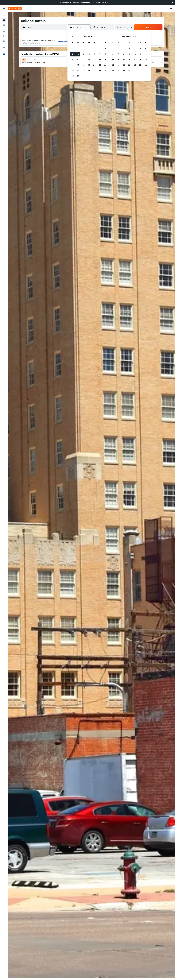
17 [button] (78, 65)
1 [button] (105, 48)
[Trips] (4, 47)
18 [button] (83, 65)
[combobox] (46, 27)
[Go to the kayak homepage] (15, 8)
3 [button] (78, 54)
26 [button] (89, 70)
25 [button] (83, 70)
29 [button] (105, 70)
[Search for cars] (4, 25)
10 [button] (78, 59)
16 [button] (73, 65)
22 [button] (105, 65)
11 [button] (83, 59)
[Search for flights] (4, 15)
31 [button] (78, 76)
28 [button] (100, 70)
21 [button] (100, 65)
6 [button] (94, 54)
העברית (107, 2)
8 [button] (105, 54)
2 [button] (72, 54)
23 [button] (73, 70)
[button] (172, 2)
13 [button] (94, 59)
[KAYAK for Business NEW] (4, 41)
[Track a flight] (4, 36)
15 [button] (105, 59)
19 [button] (89, 65)
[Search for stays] (4, 20)
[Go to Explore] (4, 31)
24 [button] (78, 70)
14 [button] (100, 59)
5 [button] (89, 54)
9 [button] (72, 59)
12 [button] (89, 59)
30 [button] (72, 76)
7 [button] (99, 54)
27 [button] (94, 70)
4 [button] (83, 54)
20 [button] (94, 65)
